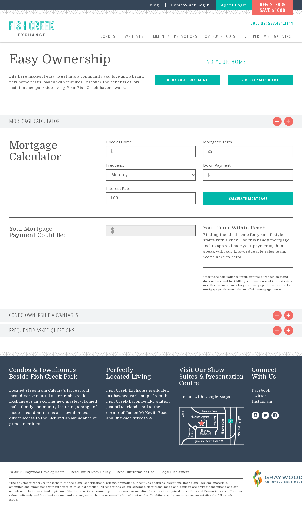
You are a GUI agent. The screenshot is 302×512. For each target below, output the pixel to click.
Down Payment (217, 165)
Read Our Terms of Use (135, 472)
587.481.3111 (280, 23)
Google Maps (217, 397)
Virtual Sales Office (260, 79)
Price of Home (119, 141)
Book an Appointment (187, 79)
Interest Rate (118, 188)
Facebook (261, 390)
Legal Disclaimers (174, 472)
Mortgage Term (217, 141)
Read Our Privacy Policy (91, 472)
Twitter (259, 396)
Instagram (262, 401)
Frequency (115, 165)
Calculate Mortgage (248, 198)
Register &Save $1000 (272, 7)
